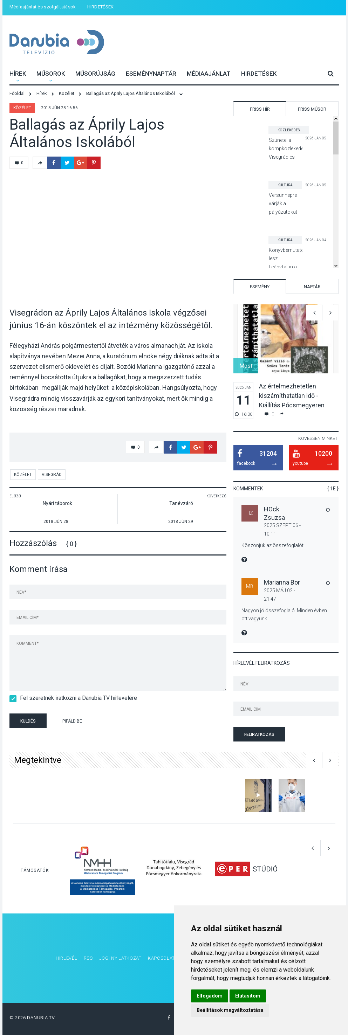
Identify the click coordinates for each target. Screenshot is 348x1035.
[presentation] (144, 722)
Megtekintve (37, 760)
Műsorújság (95, 73)
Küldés (28, 721)
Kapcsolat (161, 958)
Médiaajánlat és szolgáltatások (42, 6)
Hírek (17, 73)
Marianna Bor (282, 582)
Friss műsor (312, 109)
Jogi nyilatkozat (120, 958)
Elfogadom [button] (210, 996)
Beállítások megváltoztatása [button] (230, 1010)
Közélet (22, 107)
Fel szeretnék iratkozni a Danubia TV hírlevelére (76, 698)
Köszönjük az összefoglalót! (273, 545)
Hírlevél (66, 958)
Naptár (312, 286)
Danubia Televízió (47, 38)
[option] (286, 361)
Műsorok (50, 73)
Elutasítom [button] (247, 996)
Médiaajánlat (209, 73)
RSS (88, 958)
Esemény (259, 286)
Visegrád (52, 474)
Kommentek (248, 488)
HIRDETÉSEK (100, 6)
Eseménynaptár (151, 73)
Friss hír (260, 109)
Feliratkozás (259, 734)
